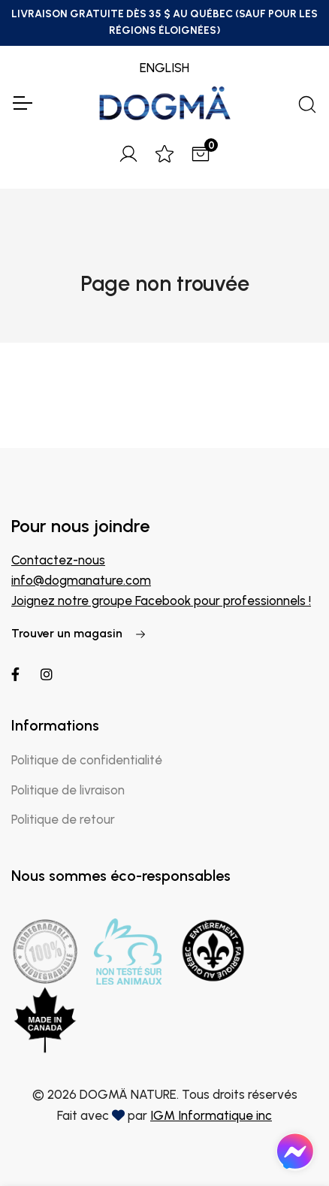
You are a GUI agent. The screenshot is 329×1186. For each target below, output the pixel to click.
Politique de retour (63, 819)
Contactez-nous (58, 559)
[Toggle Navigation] (21, 102)
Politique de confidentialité (86, 759)
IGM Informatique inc (211, 1115)
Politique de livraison (68, 789)
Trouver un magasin (78, 633)
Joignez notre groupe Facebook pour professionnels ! (161, 600)
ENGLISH (164, 67)
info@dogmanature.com (81, 580)
